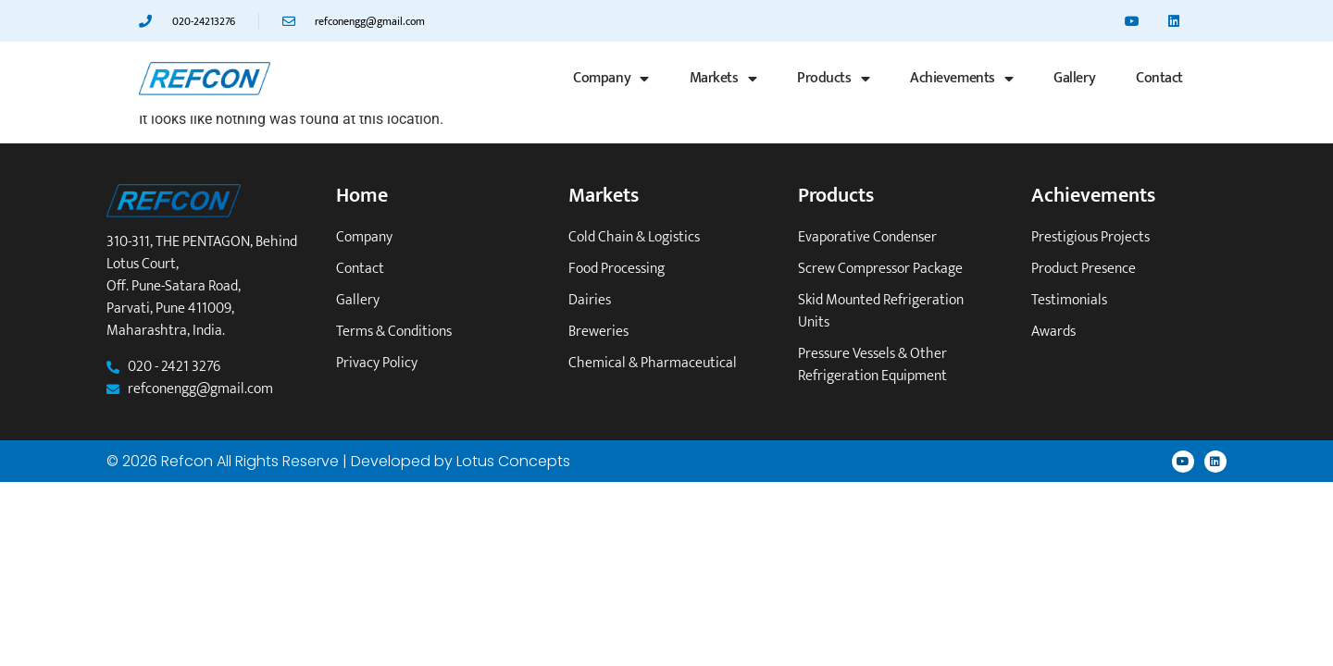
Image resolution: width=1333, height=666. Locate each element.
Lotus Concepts (513, 461)
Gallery (1074, 78)
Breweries (598, 332)
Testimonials (1069, 301)
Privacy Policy (376, 363)
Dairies (589, 301)
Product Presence (1083, 269)
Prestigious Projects (1090, 238)
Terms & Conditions (394, 332)
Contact (1159, 78)
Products (833, 78)
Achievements (961, 78)
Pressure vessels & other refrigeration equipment (872, 365)
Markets (723, 78)
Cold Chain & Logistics (634, 238)
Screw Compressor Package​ (880, 269)
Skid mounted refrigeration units (881, 312)
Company (610, 78)
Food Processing (616, 269)
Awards (1053, 332)
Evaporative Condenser (867, 238)
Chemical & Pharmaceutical (652, 363)
